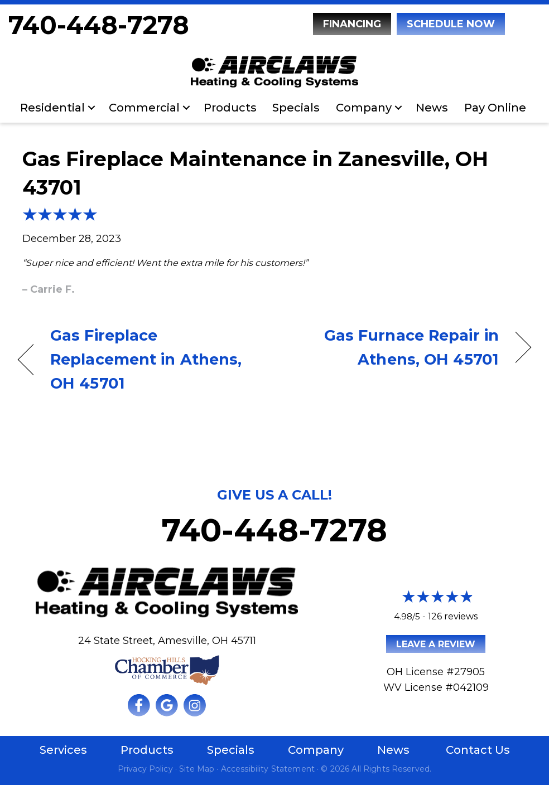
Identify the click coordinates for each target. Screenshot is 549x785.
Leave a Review (435, 644)
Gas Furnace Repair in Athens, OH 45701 (394, 347)
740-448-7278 (98, 24)
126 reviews (453, 616)
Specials (296, 107)
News (432, 107)
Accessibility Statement (268, 769)
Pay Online (495, 107)
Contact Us (478, 750)
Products (230, 107)
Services (63, 750)
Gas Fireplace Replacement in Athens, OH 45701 (146, 359)
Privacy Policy (145, 769)
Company (364, 107)
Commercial (144, 107)
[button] (91, 107)
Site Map (196, 769)
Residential (52, 107)
